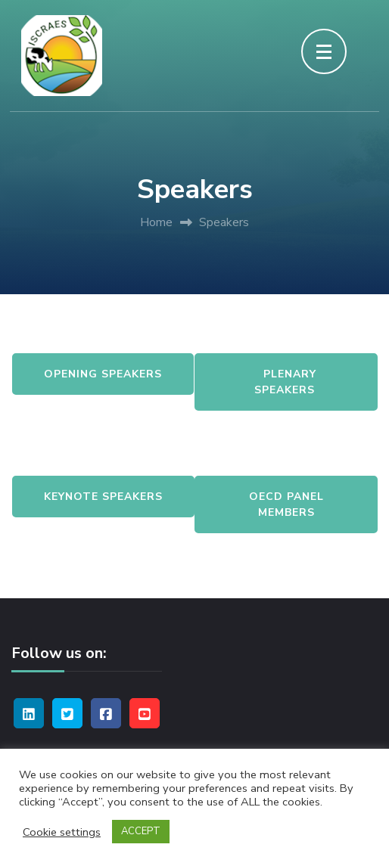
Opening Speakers (103, 374)
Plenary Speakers (286, 382)
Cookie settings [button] (62, 832)
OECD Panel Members (286, 504)
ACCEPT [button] (140, 831)
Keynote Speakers (103, 496)
